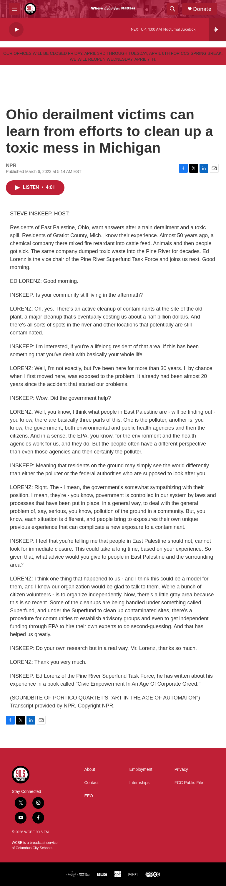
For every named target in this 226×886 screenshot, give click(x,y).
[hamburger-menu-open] (14, 9)
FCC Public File (189, 783)
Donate (202, 9)
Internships (139, 783)
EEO (88, 796)
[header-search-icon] (172, 9)
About (89, 769)
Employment (140, 769)
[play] (16, 29)
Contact (91, 783)
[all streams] (217, 29)
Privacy (181, 769)
